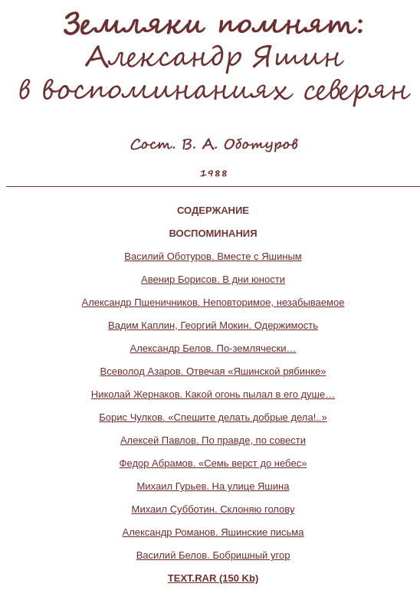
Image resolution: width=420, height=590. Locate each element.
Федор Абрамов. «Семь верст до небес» (213, 463)
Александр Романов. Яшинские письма (213, 532)
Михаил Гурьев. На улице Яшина (213, 486)
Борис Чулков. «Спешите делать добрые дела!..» (212, 417)
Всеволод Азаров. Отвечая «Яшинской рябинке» (213, 371)
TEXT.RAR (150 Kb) (213, 578)
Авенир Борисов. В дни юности (213, 279)
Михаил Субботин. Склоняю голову (213, 509)
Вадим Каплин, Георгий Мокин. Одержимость (213, 325)
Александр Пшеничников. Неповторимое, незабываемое (213, 302)
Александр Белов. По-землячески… (213, 348)
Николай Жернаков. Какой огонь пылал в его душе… (213, 394)
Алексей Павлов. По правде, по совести (213, 440)
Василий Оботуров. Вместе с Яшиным (212, 256)
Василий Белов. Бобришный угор (213, 555)
